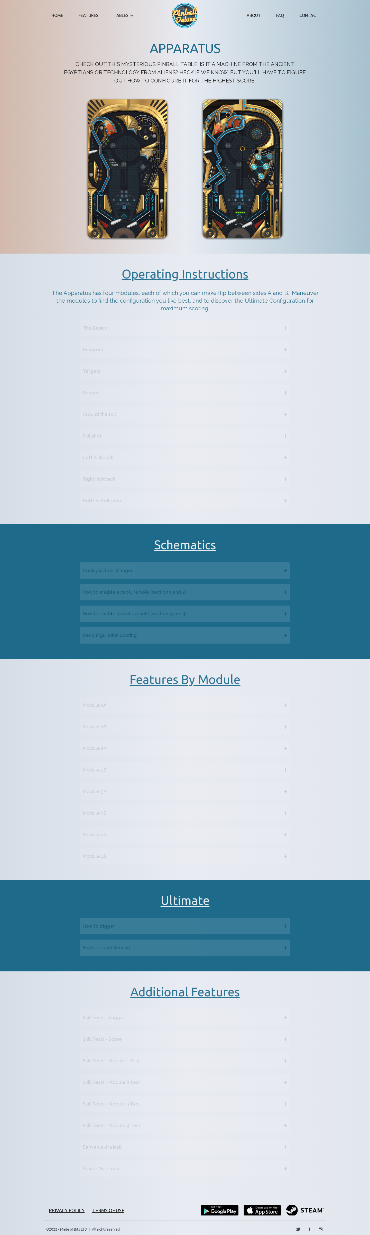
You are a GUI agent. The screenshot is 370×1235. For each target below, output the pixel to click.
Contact (309, 15)
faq (280, 15)
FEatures (88, 15)
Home (57, 15)
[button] (122, 15)
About (254, 15)
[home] (189, 15)
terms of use (108, 1210)
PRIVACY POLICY (67, 1210)
